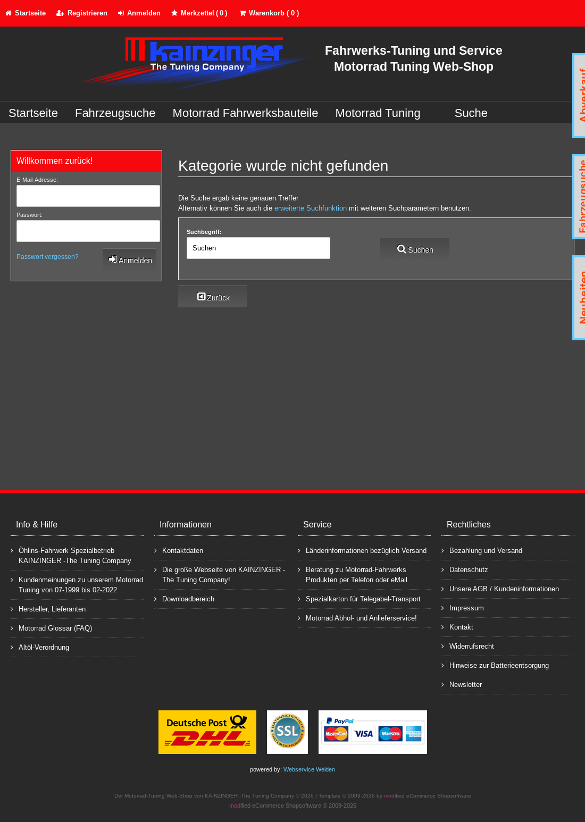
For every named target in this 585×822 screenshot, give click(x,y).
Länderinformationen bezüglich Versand (362, 550)
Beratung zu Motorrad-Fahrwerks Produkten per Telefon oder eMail (352, 574)
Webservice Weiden (309, 769)
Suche (471, 113)
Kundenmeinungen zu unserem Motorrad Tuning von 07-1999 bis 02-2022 (77, 584)
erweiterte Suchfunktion (310, 208)
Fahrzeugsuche (115, 113)
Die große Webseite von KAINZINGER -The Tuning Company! (219, 574)
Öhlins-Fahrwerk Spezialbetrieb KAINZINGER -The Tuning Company (71, 555)
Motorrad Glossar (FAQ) (51, 627)
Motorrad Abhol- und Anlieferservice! (357, 617)
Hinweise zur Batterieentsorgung (495, 664)
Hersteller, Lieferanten (48, 608)
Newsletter (461, 684)
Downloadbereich (184, 598)
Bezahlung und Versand (481, 550)
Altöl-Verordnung (40, 646)
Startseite (33, 113)
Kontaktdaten (178, 550)
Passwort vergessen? (47, 257)
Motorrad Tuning (378, 113)
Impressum (462, 607)
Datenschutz (464, 569)
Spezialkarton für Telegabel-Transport (359, 598)
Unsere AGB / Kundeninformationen (500, 588)
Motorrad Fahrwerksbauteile (246, 113)
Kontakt (457, 626)
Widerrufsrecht (467, 645)
